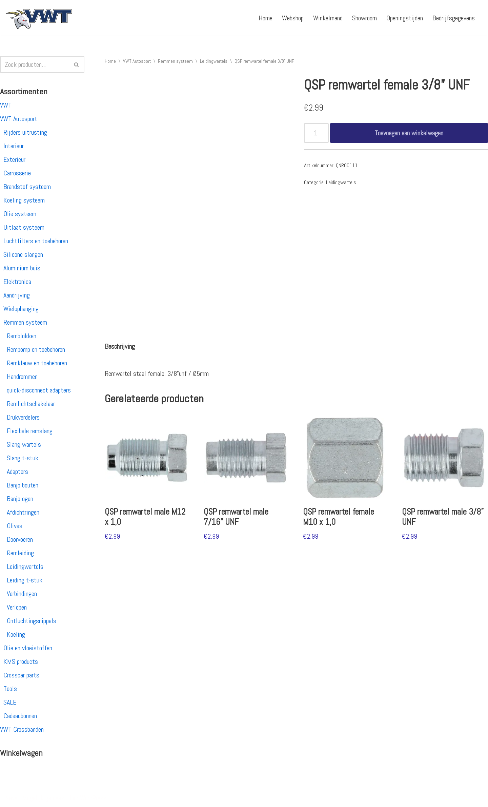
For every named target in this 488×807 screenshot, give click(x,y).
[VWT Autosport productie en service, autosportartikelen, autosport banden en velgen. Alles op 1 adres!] (39, 18)
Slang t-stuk (22, 458)
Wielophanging (21, 308)
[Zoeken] (34, 64)
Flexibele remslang (30, 430)
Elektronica (17, 281)
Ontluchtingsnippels (31, 620)
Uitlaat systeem (23, 227)
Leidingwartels (25, 566)
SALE (9, 702)
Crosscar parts (21, 675)
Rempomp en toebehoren (36, 349)
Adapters (17, 471)
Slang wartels (24, 444)
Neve (11, 797)
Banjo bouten (22, 485)
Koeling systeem (24, 200)
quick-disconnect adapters (39, 390)
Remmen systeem (25, 322)
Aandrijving (16, 295)
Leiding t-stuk (24, 580)
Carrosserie (17, 173)
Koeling (16, 634)
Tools (10, 688)
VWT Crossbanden (22, 729)
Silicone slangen (23, 254)
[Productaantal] (316, 133)
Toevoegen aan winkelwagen (408, 133)
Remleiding (20, 553)
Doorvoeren (20, 539)
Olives (14, 525)
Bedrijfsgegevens (453, 18)
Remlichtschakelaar (31, 403)
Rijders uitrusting (25, 132)
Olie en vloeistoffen (27, 647)
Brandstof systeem (27, 186)
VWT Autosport (18, 118)
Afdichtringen (23, 512)
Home (265, 18)
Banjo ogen (20, 498)
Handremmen (22, 376)
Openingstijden (404, 18)
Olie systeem (19, 213)
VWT (6, 105)
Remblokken (21, 335)
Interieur (13, 145)
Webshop (293, 18)
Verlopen (17, 607)
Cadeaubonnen (20, 715)
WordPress (93, 797)
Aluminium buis (21, 268)
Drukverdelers (23, 417)
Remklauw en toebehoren (37, 363)
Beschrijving (120, 346)
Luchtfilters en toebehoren (35, 240)
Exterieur (14, 159)
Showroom (364, 18)
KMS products (20, 661)
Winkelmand (328, 18)
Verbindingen (22, 593)
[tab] (120, 346)
